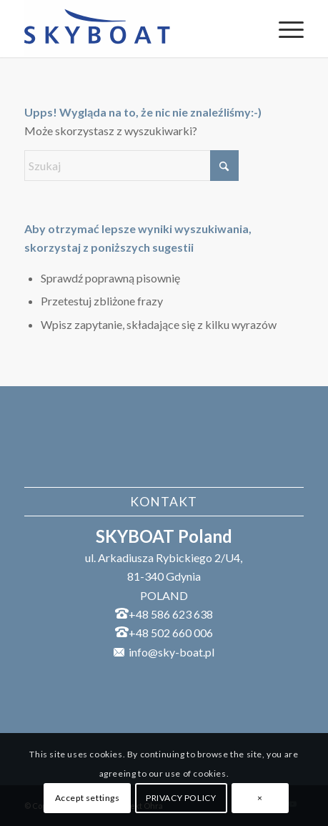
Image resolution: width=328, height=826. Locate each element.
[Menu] (284, 28)
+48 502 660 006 (171, 632)
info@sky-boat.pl (171, 652)
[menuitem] (284, 28)
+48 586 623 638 (171, 614)
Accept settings (87, 797)
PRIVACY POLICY (181, 797)
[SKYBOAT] (135, 28)
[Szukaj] (131, 165)
